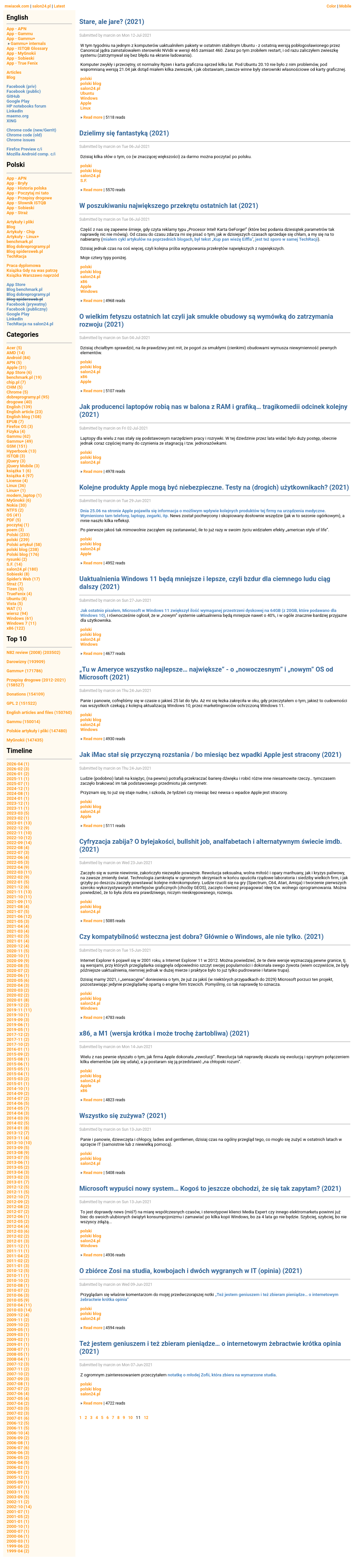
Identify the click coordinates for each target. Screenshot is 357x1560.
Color (331, 6)
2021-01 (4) (18, 941)
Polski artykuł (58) (24, 544)
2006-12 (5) (18, 1423)
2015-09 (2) (18, 1054)
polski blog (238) (23, 549)
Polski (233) (18, 534)
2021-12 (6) (18, 886)
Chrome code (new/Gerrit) (31, 130)
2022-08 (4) (18, 847)
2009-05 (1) (18, 1329)
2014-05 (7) (18, 1108)
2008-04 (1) (18, 1359)
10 (130, 1417)
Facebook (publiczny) (27, 309)
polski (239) (18, 539)
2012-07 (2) (18, 1211)
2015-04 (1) (18, 1073)
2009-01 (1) (18, 1344)
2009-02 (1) (18, 1339)
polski (86, 78)
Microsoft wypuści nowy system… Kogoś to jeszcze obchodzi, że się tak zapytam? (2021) (210, 1188)
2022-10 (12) (19, 837)
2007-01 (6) (18, 1418)
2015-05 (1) (18, 1068)
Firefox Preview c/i (24, 149)
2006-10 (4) (18, 1432)
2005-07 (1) (18, 1487)
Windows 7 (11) (21, 623)
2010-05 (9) (18, 1300)
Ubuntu (87, 93)
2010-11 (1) (18, 1275)
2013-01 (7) (18, 1182)
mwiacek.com (17, 6)
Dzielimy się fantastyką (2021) (124, 133)
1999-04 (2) (18, 1551)
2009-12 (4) (18, 1314)
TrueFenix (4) (19, 593)
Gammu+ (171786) (25, 670)
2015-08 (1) (18, 1059)
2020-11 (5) (18, 950)
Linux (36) (16, 485)
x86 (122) (16, 628)
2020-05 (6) (18, 980)
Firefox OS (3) (20, 426)
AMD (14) (16, 352)
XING (11, 120)
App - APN (17, 28)
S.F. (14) (14, 564)
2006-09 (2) (18, 1437)
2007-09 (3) (18, 1378)
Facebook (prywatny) (27, 304)
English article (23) (25, 411)
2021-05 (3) (18, 921)
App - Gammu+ (21, 38)
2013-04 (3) (18, 1172)
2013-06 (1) (18, 1162)
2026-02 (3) (18, 768)
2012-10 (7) (18, 1196)
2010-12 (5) (18, 1270)
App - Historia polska (27, 188)
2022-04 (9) (18, 867)
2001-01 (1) (18, 1521)
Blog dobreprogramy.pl (28, 246)
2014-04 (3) (18, 1113)
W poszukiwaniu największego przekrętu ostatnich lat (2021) (168, 206)
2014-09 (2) (18, 1093)
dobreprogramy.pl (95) (28, 397)
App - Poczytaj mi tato (28, 193)
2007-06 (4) (18, 1393)
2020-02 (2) (18, 995)
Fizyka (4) (16, 431)
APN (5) (14, 362)
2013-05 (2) (18, 1167)
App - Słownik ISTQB (26, 202)
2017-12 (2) (18, 1034)
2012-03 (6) (18, 1231)
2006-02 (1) (18, 1467)
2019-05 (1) (18, 1029)
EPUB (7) (15, 421)
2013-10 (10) (19, 1142)
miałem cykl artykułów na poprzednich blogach (147, 239)
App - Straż (17, 212)
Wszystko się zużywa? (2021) (122, 1116)
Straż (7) (15, 583)
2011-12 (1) (18, 1246)
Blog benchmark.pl (24, 289)
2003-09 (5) (18, 1496)
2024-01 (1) (18, 798)
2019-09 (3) (18, 1019)
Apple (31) (17, 367)
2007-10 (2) (18, 1373)
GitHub (13, 96)
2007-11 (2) (18, 1369)
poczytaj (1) (18, 524)
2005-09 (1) (18, 1482)
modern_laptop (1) (24, 495)
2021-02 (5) (18, 936)
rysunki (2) (17, 559)
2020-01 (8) (18, 1000)
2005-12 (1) (18, 1477)
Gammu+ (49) (20, 441)
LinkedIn (15, 111)
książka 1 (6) (19, 470)
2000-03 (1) (18, 1541)
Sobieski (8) (18, 574)
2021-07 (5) (18, 911)
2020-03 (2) (18, 990)
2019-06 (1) (18, 1024)
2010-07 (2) (18, 1290)
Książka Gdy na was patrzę (32, 270)
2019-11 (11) (19, 1009)
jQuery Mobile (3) (23, 465)
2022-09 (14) (19, 842)
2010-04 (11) (19, 1305)
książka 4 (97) (20, 475)
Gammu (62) (18, 436)
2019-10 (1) (18, 1014)
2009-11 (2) (18, 1319)
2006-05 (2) (18, 1457)
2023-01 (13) (19, 823)
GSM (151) (17, 446)
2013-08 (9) (18, 1152)
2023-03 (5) (18, 813)
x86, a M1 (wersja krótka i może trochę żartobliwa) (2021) (164, 1033)
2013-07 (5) (18, 1157)
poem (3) (15, 529)
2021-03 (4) (18, 931)
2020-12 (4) (18, 945)
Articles (14, 72)
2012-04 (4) (18, 1226)
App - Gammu (20, 33)
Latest (59, 6)
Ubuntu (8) (17, 598)
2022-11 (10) (19, 832)
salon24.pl (41, 6)
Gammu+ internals (28, 43)
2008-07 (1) (18, 1349)
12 (146, 1417)
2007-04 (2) (18, 1403)
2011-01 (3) (18, 1265)
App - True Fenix (22, 63)
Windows (89, 98)
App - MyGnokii (21, 53)
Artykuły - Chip (21, 231)
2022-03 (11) (19, 872)
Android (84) (18, 357)
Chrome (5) (17, 392)
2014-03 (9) (18, 1118)
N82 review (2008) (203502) (33, 652)
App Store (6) (19, 372)
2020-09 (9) (18, 960)
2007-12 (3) (18, 1364)
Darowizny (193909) (26, 661)
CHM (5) (15, 387)
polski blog (90, 83)
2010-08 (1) (18, 1285)
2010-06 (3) (18, 1295)
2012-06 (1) (18, 1216)
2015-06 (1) (18, 1064)
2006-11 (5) (18, 1428)
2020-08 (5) (18, 965)
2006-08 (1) (18, 1442)
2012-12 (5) (18, 1187)
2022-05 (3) (18, 862)
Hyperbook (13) (21, 451)
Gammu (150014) (23, 721)
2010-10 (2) (18, 1280)
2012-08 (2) (18, 1206)
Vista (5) (15, 603)
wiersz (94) (17, 613)
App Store (16, 284)
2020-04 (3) (18, 985)
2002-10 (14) (19, 1506)
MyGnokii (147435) (25, 740)
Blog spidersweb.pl (25, 251)
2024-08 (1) (18, 793)
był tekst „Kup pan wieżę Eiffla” (223, 239)
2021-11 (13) (19, 891)
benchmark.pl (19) (24, 377)
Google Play (18, 101)
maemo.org (18, 115)
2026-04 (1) (18, 763)
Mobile (345, 6)
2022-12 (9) (18, 827)
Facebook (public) (24, 91)
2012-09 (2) (18, 1201)
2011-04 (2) (18, 1255)
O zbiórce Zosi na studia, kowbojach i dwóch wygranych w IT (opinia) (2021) (190, 1271)
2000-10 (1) (18, 1526)
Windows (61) (20, 618)
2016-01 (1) (18, 1049)
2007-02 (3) (18, 1413)
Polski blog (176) (23, 554)
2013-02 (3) (18, 1177)
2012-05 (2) (18, 1221)
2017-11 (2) (18, 1039)
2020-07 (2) (18, 970)
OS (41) (14, 515)
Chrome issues (21, 139)
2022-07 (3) (18, 852)
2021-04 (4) (18, 926)
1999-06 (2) (18, 1546)
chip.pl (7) (16, 382)
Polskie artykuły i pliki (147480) (37, 730)
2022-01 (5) (18, 882)
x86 (83, 281)
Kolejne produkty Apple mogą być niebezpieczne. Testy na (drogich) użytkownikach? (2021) (214, 487)
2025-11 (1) (18, 778)
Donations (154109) (26, 694)
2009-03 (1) (18, 1334)
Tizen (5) (15, 588)
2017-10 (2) (18, 1044)
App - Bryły (17, 183)
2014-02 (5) (18, 1123)
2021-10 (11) (19, 896)
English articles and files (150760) (39, 712)
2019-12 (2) (18, 1005)
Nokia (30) (17, 505)
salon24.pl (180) (22, 569)
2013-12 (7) (18, 1132)
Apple (85, 103)
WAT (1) (14, 608)
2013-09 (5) (18, 1147)
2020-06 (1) (18, 975)
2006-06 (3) (18, 1452)
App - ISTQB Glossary (27, 48)
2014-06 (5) (18, 1103)
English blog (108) (24, 416)
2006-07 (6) (18, 1447)
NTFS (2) (15, 510)
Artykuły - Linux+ (23, 236)
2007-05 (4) (18, 1398)
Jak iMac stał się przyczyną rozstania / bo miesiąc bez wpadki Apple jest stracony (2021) (210, 755)
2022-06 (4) (18, 857)
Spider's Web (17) (23, 579)
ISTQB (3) (16, 456)
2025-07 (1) (18, 783)
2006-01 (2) (18, 1472)
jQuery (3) (16, 460)
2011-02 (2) (18, 1260)
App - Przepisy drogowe (29, 197)
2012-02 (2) (18, 1236)
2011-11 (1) (18, 1250)
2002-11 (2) (18, 1501)
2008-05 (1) (18, 1354)
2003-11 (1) (18, 1491)
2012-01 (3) (18, 1241)
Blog (11, 77)
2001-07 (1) (18, 1511)
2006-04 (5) (18, 1462)
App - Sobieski (20, 58)
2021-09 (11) (19, 901)
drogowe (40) (19, 401)
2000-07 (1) (18, 1531)
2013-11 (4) (18, 1137)
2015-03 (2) (18, 1078)
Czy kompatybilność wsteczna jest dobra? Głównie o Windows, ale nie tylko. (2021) (201, 937)
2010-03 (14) (19, 1309)
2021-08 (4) (18, 906)
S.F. (83, 180)
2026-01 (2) (18, 773)
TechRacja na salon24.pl (30, 323)
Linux (85, 108)
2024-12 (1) (18, 788)
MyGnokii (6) (19, 500)
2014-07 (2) (18, 1098)
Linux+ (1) (16, 490)
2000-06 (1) (18, 1536)
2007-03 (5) (18, 1408)
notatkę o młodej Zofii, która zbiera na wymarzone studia (222, 1374)
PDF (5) (14, 519)
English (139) (19, 406)
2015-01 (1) (18, 1083)
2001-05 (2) (18, 1516)
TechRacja (17, 256)
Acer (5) (14, 347)
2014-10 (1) (18, 1088)
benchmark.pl (20, 241)
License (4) (17, 480)
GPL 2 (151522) (22, 703)
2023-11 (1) (18, 808)
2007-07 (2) (18, 1388)
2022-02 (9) (18, 877)
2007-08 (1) (18, 1383)
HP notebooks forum (26, 106)
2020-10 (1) (18, 955)
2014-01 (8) (18, 1127)
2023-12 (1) (18, 803)
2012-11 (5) (18, 1191)
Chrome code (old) (24, 134)
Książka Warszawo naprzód (33, 275)
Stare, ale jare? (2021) (111, 22)
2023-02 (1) (18, 818)
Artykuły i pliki (20, 221)
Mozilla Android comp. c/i (31, 154)
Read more (92, 117)
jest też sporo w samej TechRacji (286, 239)
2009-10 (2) (18, 1324)
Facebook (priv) (21, 86)
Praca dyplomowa (24, 265)
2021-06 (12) (19, 916)
